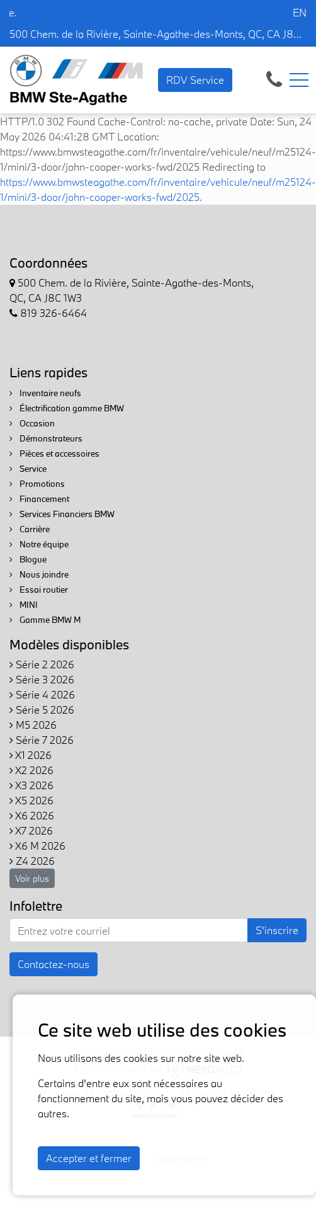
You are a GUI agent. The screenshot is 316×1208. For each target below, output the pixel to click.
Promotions (37, 483)
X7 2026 (31, 830)
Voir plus (32, 878)
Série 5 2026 (41, 709)
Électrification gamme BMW (66, 408)
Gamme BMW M (45, 619)
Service (28, 468)
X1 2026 (30, 754)
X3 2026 (31, 785)
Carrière (29, 529)
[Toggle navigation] (299, 80)
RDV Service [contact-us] (195, 79)
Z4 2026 (32, 860)
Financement (39, 498)
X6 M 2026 (37, 845)
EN (300, 12)
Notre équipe (39, 544)
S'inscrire (277, 930)
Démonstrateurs (45, 438)
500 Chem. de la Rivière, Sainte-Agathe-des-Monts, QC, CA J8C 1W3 (158, 33)
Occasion (32, 423)
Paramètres (180, 1158)
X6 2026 (31, 815)
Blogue (28, 559)
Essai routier (38, 589)
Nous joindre (39, 574)
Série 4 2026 (42, 694)
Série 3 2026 (41, 679)
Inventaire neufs (45, 393)
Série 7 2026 (41, 739)
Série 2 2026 (41, 664)
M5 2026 (33, 724)
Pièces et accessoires (54, 453)
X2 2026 (31, 770)
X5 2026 (31, 800)
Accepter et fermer (89, 1158)
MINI (23, 604)
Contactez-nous (53, 964)
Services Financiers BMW (62, 514)
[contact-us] (274, 78)
